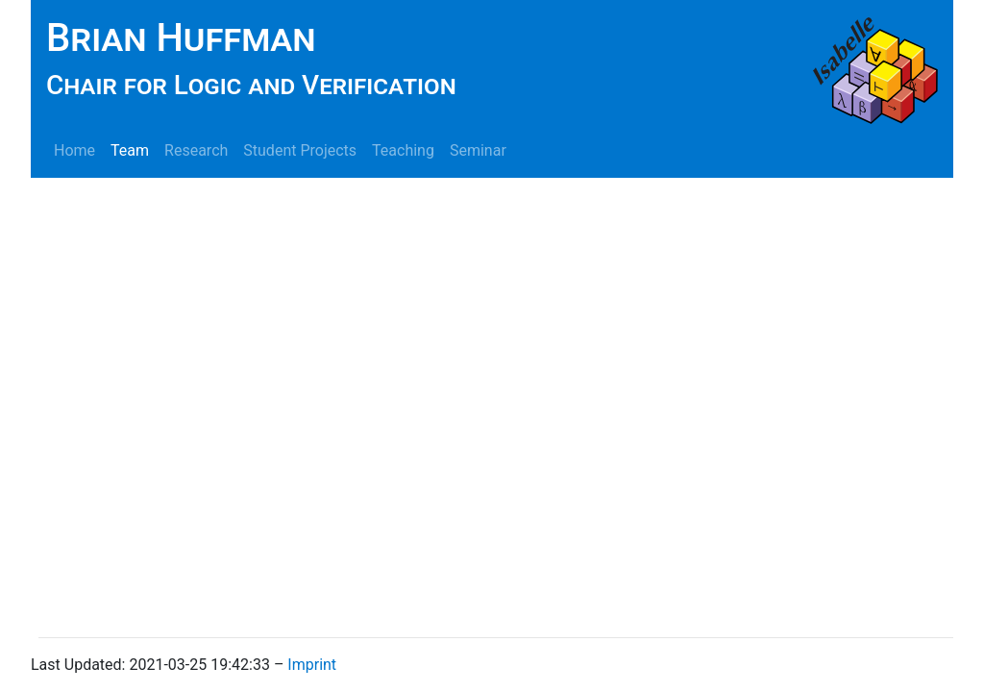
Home (74, 150)
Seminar (478, 150)
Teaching (403, 150)
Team (130, 150)
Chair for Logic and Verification (251, 85)
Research (196, 150)
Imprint (311, 664)
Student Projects (300, 150)
